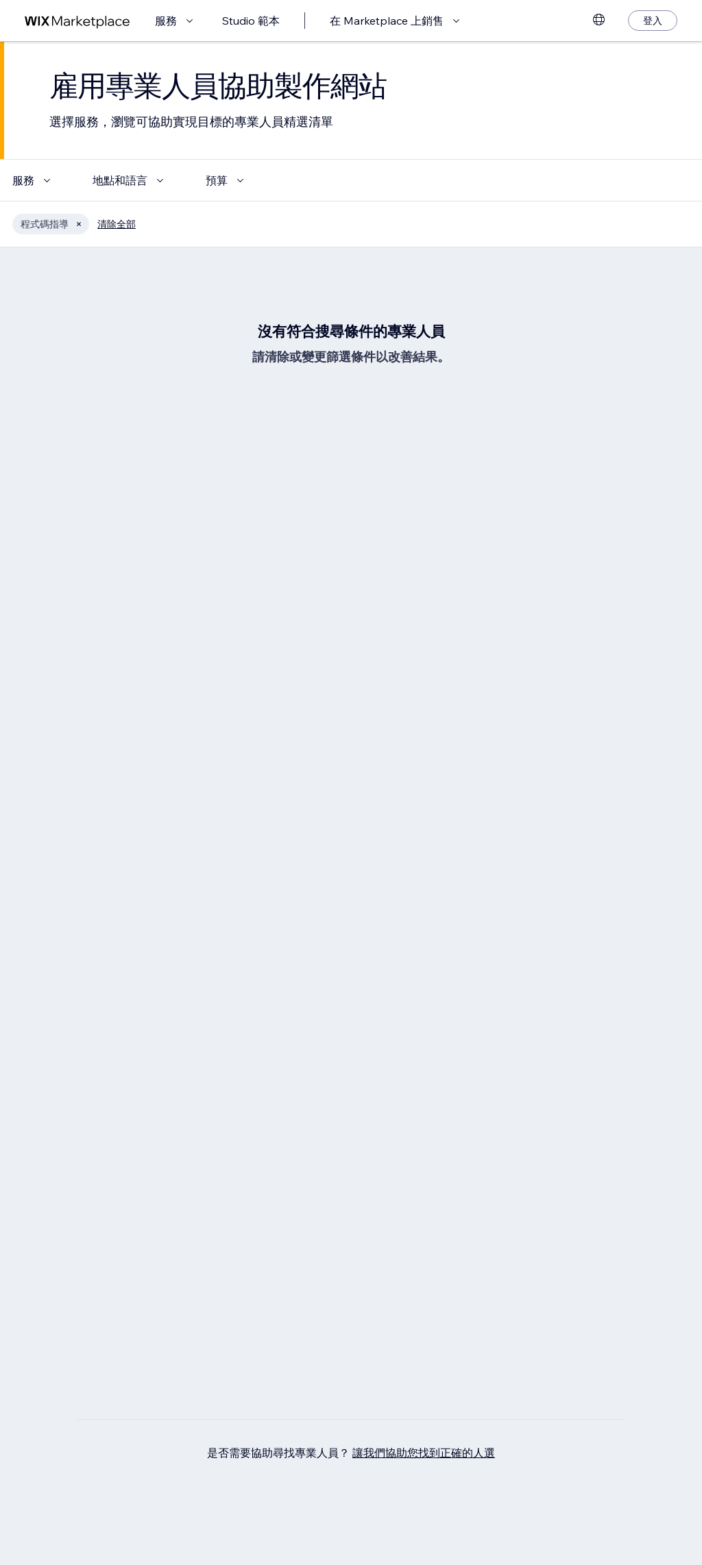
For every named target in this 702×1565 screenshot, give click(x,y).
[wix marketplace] (77, 21)
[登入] (652, 20)
